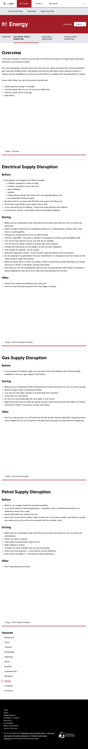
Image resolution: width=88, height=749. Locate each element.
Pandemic (8, 676)
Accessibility (8, 723)
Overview (6, 37)
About (6, 713)
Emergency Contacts (11, 718)
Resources (8, 720)
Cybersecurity (10, 671)
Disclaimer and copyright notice (33, 733)
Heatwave (8, 657)
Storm (7, 661)
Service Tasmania (10, 728)
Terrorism (8, 690)
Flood (6, 642)
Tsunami (8, 647)
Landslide (8, 686)
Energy (7, 681)
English (80, 24)
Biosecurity (9, 637)
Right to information (11, 726)
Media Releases (10, 715)
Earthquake (9, 652)
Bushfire (8, 666)
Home (6, 710)
